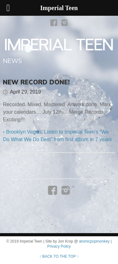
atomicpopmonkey (94, 241)
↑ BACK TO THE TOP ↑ (59, 256)
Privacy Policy (59, 246)
